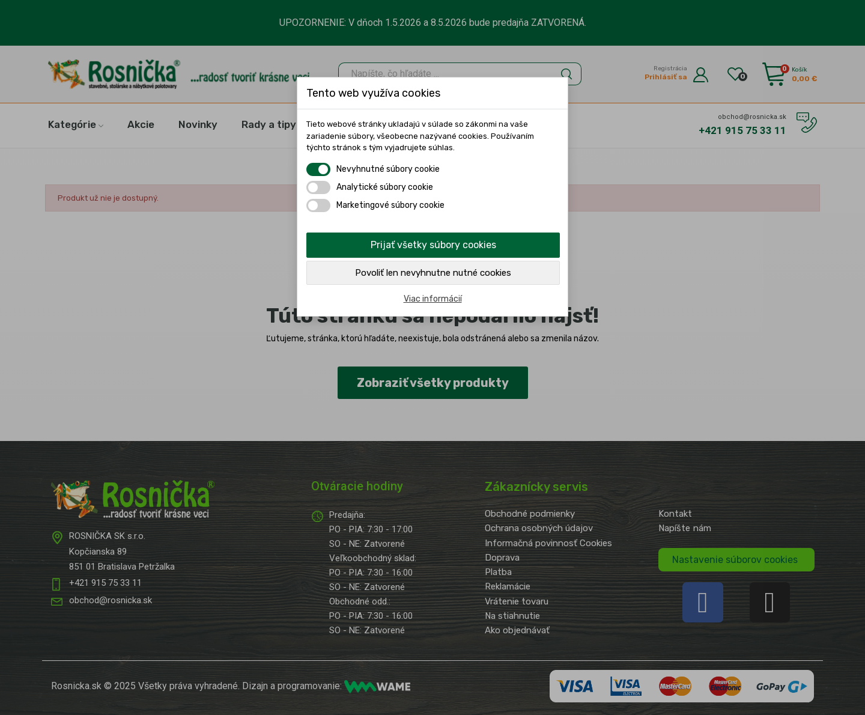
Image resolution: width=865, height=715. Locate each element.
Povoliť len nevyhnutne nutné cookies (433, 272)
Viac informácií (433, 299)
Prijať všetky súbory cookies (433, 245)
